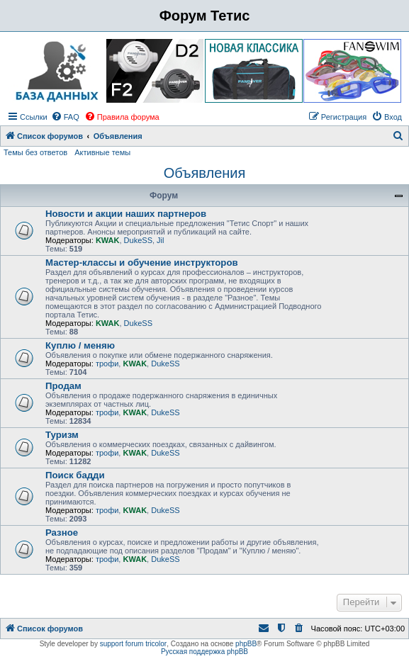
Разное (61, 532)
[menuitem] (65, 116)
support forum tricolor (133, 644)
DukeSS (138, 240)
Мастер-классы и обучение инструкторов (141, 262)
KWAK (108, 240)
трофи (107, 363)
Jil (160, 240)
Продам (63, 386)
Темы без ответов (35, 152)
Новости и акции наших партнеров (125, 213)
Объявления (205, 173)
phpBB (246, 644)
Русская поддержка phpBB (204, 651)
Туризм (62, 434)
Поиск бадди (75, 475)
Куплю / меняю (80, 345)
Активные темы (102, 152)
